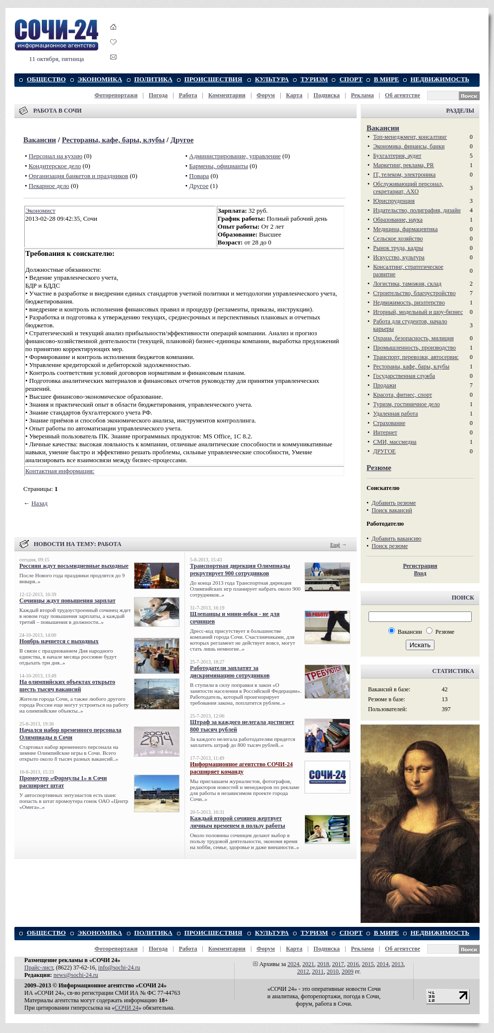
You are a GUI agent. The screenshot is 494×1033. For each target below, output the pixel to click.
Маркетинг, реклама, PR (403, 165)
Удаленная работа (395, 413)
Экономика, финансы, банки (408, 146)
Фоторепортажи (115, 95)
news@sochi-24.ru (76, 975)
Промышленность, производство (414, 347)
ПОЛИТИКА (153, 79)
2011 (318, 971)
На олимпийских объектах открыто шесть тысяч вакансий (67, 685)
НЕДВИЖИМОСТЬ (440, 79)
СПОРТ (350, 79)
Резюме (379, 468)
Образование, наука (398, 219)
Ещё (335, 544)
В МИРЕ (386, 79)
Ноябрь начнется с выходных (59, 641)
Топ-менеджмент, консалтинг (410, 136)
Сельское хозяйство (398, 238)
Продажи (384, 385)
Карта (294, 95)
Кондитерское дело (55, 166)
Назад (39, 503)
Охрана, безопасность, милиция (413, 338)
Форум (265, 95)
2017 (338, 964)
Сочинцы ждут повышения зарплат (67, 600)
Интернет (385, 432)
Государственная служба (404, 375)
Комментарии (227, 95)
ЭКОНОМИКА (100, 79)
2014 (383, 964)
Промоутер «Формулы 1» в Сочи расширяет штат (63, 782)
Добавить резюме (393, 502)
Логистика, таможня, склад (407, 283)
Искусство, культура (399, 257)
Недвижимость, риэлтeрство (409, 302)
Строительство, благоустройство (414, 293)
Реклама (362, 95)
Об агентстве (402, 95)
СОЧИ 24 (126, 1007)
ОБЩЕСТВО (46, 79)
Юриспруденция (394, 200)
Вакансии (39, 140)
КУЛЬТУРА (272, 79)
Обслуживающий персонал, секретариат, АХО (408, 188)
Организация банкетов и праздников (78, 176)
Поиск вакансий (391, 510)
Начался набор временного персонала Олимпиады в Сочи (70, 734)
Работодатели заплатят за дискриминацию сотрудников (230, 672)
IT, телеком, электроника (404, 174)
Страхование (389, 423)
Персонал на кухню (55, 156)
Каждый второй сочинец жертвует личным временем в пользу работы (237, 822)
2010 (333, 971)
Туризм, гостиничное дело (406, 404)
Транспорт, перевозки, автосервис (416, 357)
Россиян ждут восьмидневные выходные (73, 565)
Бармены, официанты (218, 166)
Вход (420, 573)
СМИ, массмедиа (394, 441)
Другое (182, 140)
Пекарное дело (49, 185)
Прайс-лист (38, 967)
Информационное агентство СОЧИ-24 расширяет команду (241, 768)
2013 (398, 964)
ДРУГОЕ (384, 451)
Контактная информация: (59, 471)
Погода (158, 95)
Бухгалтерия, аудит (397, 155)
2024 (294, 964)
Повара (199, 176)
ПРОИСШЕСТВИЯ (214, 79)
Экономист (40, 210)
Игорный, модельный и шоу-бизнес (418, 311)
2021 (308, 964)
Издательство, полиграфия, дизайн (417, 210)
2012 (303, 971)
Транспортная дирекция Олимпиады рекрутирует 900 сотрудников (240, 569)
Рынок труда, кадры (398, 247)
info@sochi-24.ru (119, 967)
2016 (353, 964)
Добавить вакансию (396, 538)
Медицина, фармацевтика (405, 229)
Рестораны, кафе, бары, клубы (113, 140)
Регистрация (420, 565)
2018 (323, 964)
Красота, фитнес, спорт (402, 394)
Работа (188, 95)
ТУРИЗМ (314, 79)
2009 (348, 971)
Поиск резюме (389, 546)
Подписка (326, 95)
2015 (368, 964)
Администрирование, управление (235, 156)
